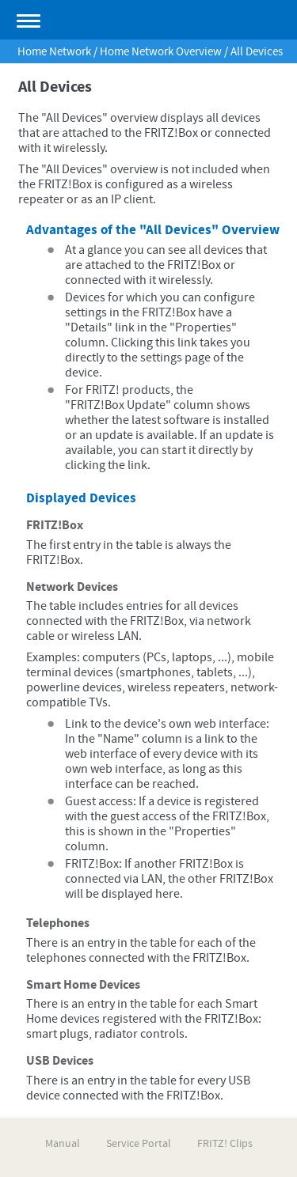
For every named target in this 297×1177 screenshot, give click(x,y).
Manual (62, 1144)
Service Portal (138, 1144)
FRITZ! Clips (225, 1144)
